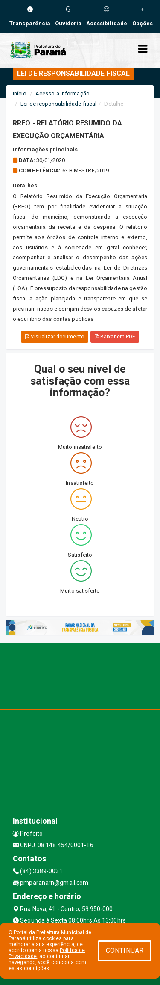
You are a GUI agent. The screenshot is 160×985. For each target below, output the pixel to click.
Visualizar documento (54, 337)
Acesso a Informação (62, 93)
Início (19, 93)
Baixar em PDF (115, 337)
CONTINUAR (124, 950)
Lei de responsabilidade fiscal (58, 104)
